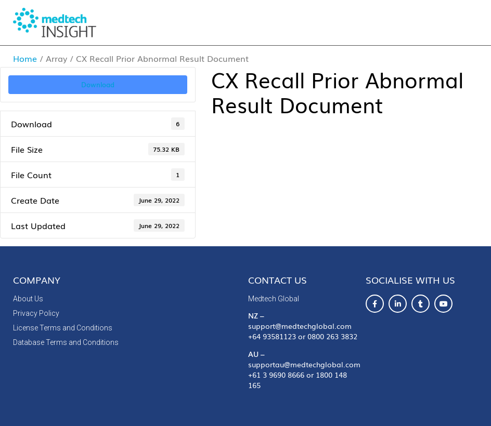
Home (25, 58)
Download (97, 84)
